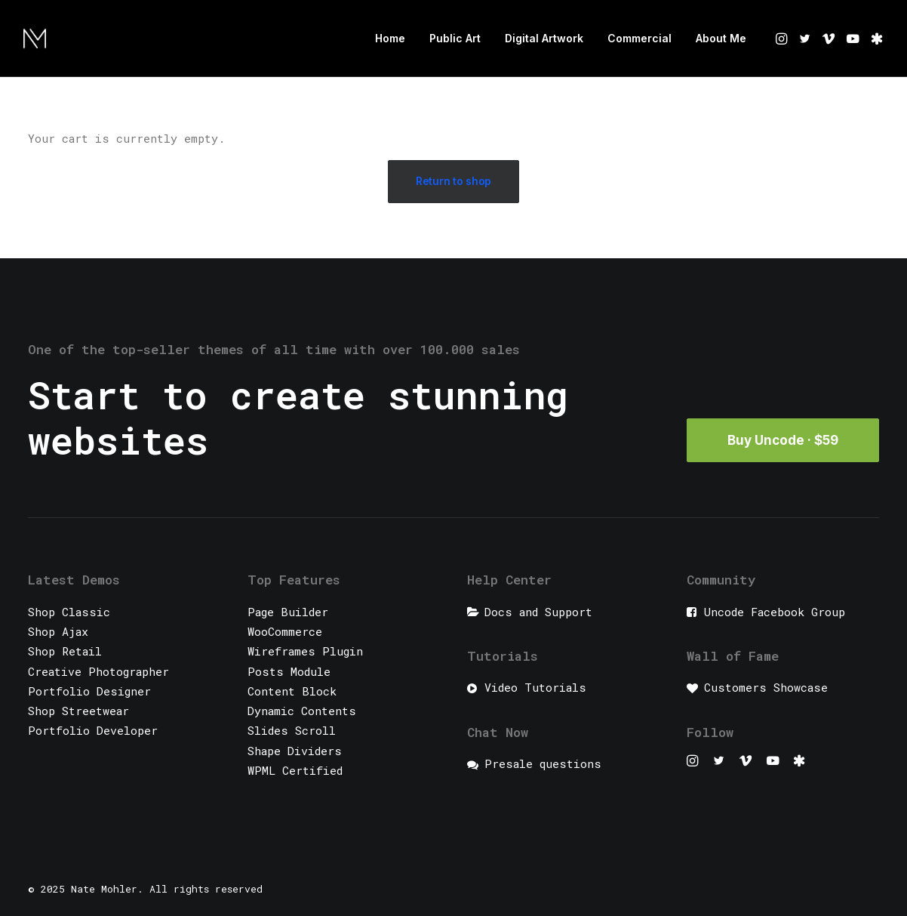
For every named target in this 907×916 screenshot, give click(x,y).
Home (390, 38)
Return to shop (453, 180)
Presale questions (542, 763)
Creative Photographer (98, 671)
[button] (782, 38)
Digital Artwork (544, 38)
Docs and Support (538, 611)
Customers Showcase (766, 687)
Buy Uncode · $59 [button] (782, 440)
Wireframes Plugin (305, 650)
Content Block (292, 691)
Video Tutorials (535, 687)
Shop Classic (69, 611)
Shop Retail (65, 650)
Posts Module (289, 671)
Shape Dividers (295, 750)
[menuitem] (390, 38)
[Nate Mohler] (34, 38)
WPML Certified (295, 770)
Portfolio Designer (89, 691)
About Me (721, 38)
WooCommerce (285, 631)
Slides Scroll (292, 730)
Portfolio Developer (93, 730)
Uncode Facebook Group (774, 611)
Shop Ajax (58, 631)
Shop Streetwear (78, 710)
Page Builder (288, 611)
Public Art (455, 38)
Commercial (639, 38)
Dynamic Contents (302, 710)
